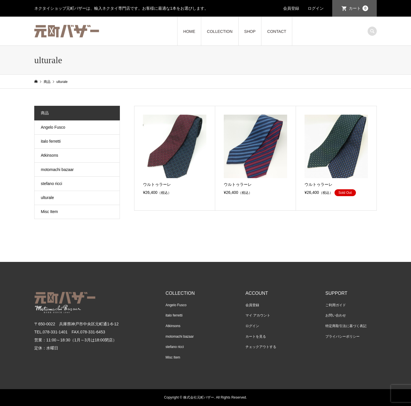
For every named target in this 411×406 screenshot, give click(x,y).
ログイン (316, 8)
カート (358, 8)
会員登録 (291, 8)
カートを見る (255, 337)
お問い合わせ (335, 315)
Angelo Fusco (53, 127)
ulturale (47, 197)
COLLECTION (219, 31)
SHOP (250, 31)
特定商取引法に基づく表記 (345, 326)
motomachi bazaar (57, 169)
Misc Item (49, 211)
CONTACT (276, 31)
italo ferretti (51, 141)
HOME (189, 31)
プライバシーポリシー (342, 337)
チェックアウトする (260, 347)
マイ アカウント (257, 315)
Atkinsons (49, 155)
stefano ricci (51, 183)
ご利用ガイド (335, 305)
